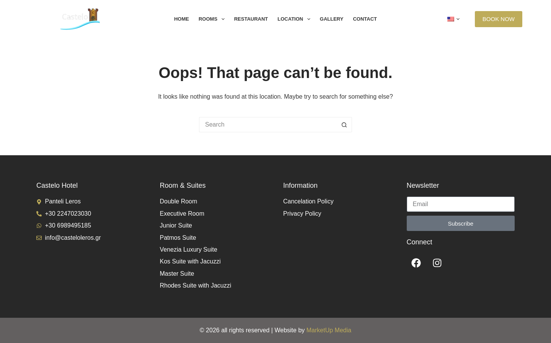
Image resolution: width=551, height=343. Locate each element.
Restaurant (251, 19)
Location (295, 19)
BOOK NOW (499, 19)
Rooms (213, 19)
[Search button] (344, 124)
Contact (365, 19)
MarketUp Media (328, 330)
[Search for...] (268, 124)
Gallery (332, 19)
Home (181, 19)
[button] (453, 19)
